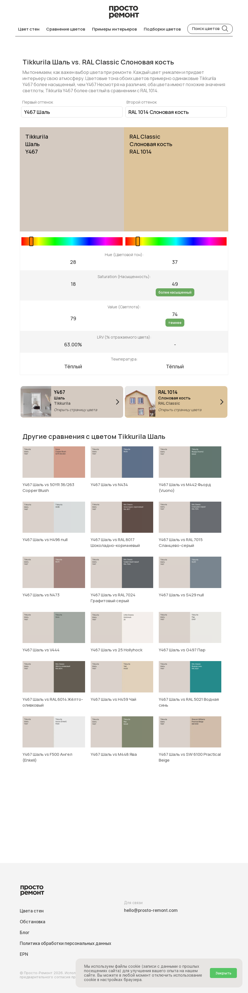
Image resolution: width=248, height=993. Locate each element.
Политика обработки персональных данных (65, 943)
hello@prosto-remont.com (151, 910)
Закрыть (223, 973)
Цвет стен (28, 29)
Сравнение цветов (65, 29)
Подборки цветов (162, 29)
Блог (24, 932)
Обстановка (32, 921)
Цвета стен (32, 911)
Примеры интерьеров (114, 29)
